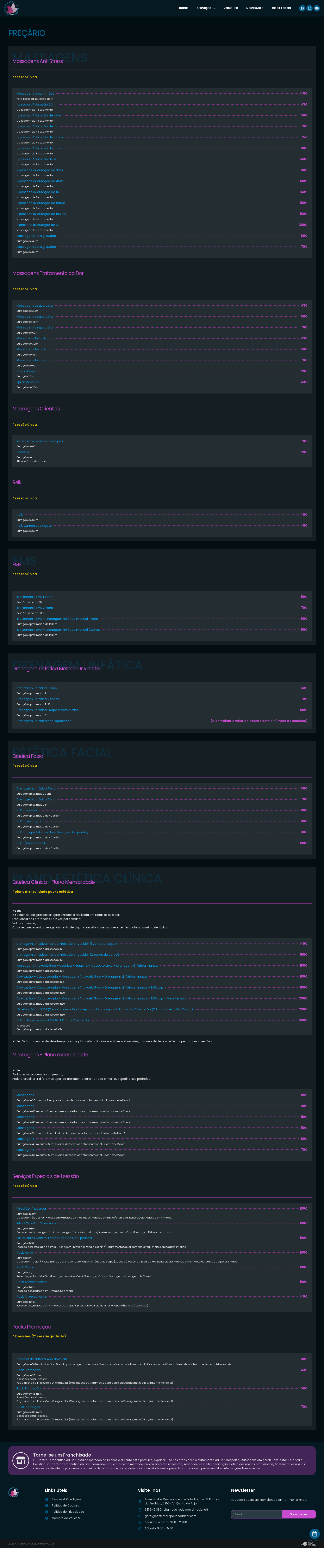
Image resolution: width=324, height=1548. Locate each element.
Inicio (183, 8)
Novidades (254, 8)
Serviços (206, 8)
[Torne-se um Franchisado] (21, 1460)
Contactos (281, 8)
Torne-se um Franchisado (63, 1455)
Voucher (231, 8)
